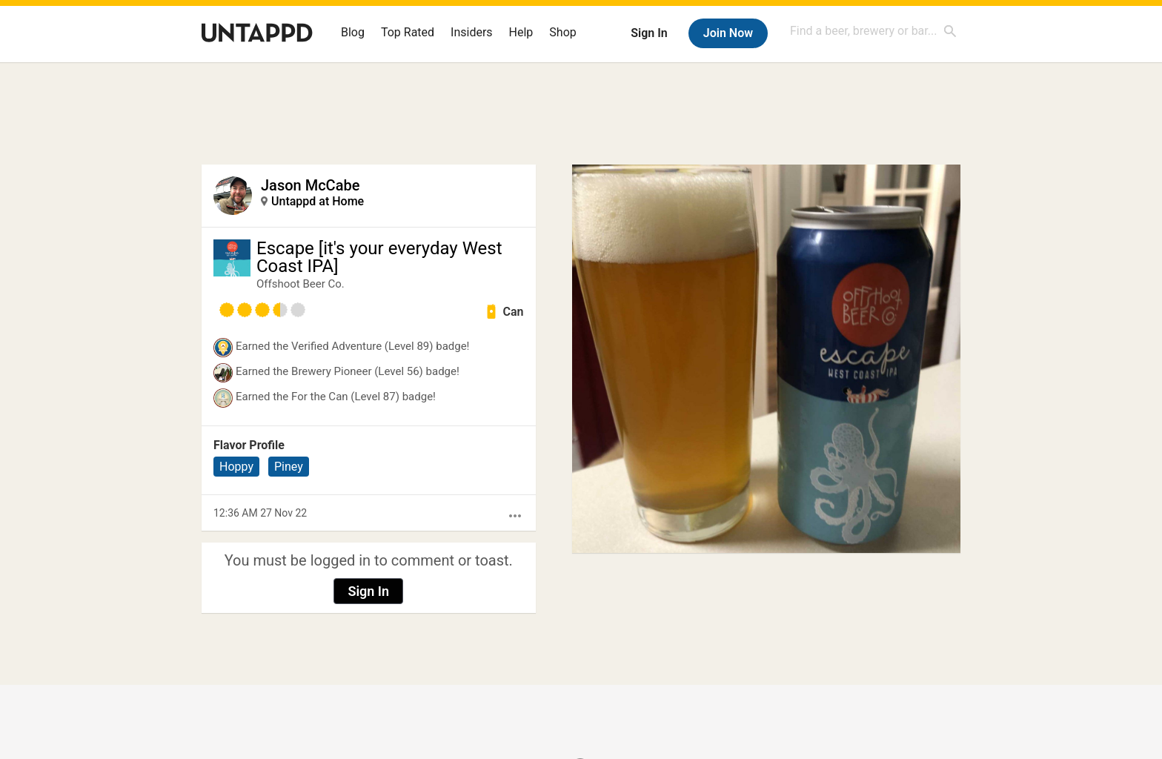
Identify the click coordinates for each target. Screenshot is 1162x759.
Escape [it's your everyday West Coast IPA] (379, 257)
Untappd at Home (317, 201)
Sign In (649, 33)
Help (521, 32)
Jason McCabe (310, 185)
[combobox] (873, 31)
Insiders (472, 32)
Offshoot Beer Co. (300, 284)
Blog (353, 32)
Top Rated (407, 32)
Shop (562, 32)
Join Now (728, 33)
